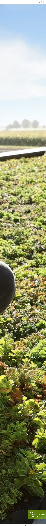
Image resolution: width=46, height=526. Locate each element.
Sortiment (17, 2)
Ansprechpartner (23, 2)
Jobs (26, 2)
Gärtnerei (20, 2)
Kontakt (34, 2)
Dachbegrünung (30, 2)
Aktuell (13, 2)
